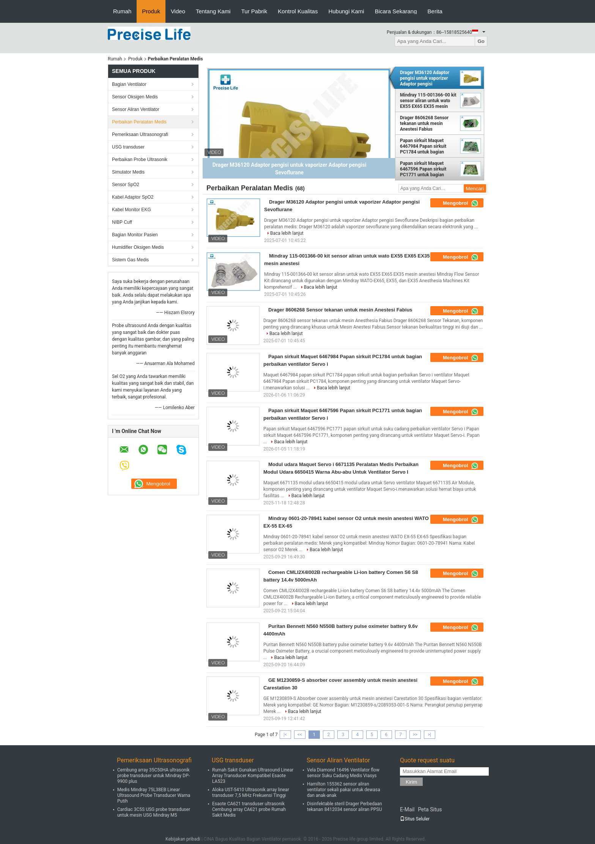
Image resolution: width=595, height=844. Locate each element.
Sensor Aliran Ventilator (135, 109)
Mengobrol (461, 203)
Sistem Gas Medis (130, 259)
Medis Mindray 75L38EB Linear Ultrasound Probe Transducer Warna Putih (153, 795)
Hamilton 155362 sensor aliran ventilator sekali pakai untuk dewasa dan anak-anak (343, 789)
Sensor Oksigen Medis (135, 97)
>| (429, 734)
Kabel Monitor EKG (131, 209)
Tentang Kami (213, 11)
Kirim (411, 782)
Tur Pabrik (254, 11)
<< (300, 734)
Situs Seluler (415, 819)
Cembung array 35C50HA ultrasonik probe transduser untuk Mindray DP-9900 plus (153, 775)
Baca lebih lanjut (287, 233)
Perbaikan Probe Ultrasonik (139, 159)
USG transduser (128, 147)
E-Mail (407, 809)
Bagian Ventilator (129, 84)
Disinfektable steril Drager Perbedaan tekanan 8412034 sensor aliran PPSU (344, 806)
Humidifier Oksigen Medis (138, 247)
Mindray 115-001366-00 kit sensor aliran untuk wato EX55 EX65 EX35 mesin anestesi (428, 100)
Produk (151, 11)
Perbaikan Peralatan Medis (139, 122)
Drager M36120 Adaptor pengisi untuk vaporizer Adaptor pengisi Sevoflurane (424, 78)
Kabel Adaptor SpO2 (132, 197)
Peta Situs (430, 809)
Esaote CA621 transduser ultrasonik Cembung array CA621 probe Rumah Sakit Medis (249, 809)
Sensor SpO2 (125, 184)
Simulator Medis (128, 172)
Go (481, 41)
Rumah (122, 11)
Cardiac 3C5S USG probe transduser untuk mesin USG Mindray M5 (153, 812)
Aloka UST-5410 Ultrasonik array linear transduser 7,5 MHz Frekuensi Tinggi (250, 792)
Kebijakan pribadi (182, 839)
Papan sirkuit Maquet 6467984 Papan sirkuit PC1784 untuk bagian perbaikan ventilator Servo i (428, 146)
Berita (435, 11)
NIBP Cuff (122, 222)
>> (414, 734)
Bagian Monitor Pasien (135, 234)
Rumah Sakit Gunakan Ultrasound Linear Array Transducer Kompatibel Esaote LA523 (252, 775)
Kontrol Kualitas (298, 11)
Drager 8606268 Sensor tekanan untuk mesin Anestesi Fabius (424, 123)
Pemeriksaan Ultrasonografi (140, 134)
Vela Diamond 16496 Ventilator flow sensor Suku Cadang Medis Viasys (343, 772)
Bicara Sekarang (396, 11)
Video (178, 11)
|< (285, 734)
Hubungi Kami (346, 11)
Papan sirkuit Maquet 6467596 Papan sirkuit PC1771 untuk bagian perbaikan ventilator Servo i (428, 169)
